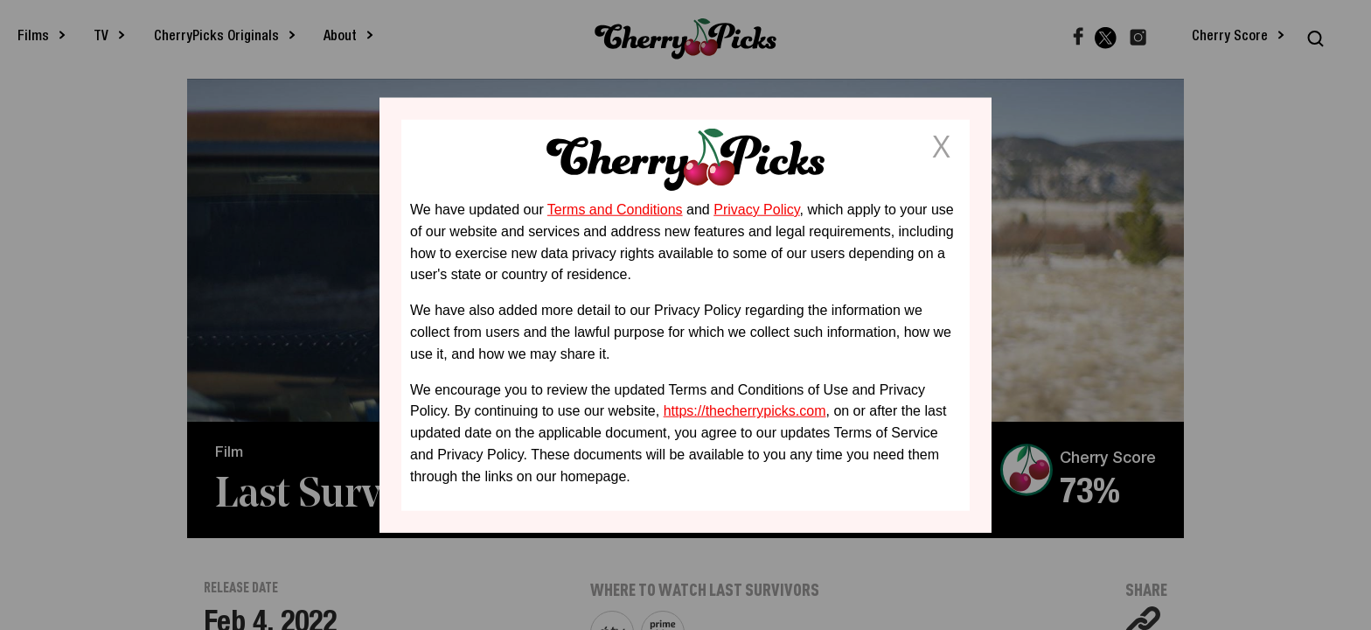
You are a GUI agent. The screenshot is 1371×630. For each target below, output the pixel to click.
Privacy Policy (756, 209)
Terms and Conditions (615, 209)
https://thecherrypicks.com (745, 410)
